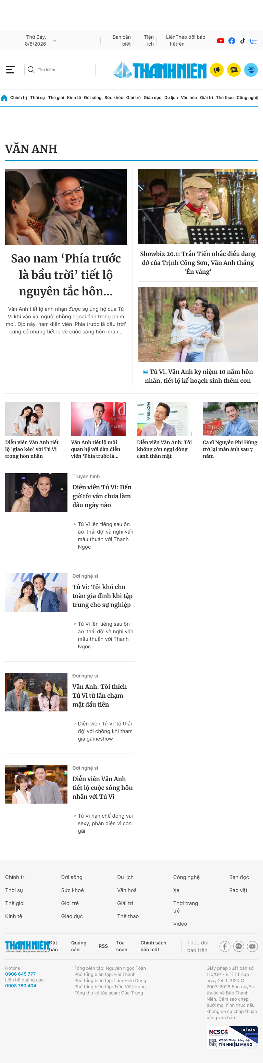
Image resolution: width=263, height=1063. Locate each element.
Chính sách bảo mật (153, 946)
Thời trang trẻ (185, 907)
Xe (176, 890)
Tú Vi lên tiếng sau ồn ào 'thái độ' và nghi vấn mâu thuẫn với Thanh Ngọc (106, 535)
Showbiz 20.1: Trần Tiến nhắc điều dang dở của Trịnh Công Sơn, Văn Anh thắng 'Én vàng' (198, 263)
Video (180, 923)
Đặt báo (53, 946)
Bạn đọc (239, 877)
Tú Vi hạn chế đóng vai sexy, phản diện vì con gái (105, 823)
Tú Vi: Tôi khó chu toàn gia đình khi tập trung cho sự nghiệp (103, 596)
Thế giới (56, 97)
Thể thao (225, 97)
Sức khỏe (113, 97)
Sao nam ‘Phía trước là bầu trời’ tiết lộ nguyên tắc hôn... (66, 275)
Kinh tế (74, 97)
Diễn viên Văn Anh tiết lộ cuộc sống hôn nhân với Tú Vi (103, 788)
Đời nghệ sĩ (85, 576)
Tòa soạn (121, 946)
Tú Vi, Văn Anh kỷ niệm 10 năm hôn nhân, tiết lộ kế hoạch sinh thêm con (199, 376)
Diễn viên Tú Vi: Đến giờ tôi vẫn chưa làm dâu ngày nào (102, 496)
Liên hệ (171, 41)
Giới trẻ (133, 97)
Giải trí (206, 97)
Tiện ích (149, 41)
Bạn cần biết (122, 41)
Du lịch (171, 97)
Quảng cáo (79, 946)
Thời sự (37, 97)
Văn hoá (127, 890)
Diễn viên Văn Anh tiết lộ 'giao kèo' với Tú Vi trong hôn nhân (32, 449)
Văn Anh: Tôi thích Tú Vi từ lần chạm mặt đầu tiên (100, 695)
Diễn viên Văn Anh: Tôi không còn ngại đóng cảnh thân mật (164, 449)
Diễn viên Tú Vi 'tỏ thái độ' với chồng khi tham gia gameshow (105, 731)
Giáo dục (153, 97)
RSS (103, 946)
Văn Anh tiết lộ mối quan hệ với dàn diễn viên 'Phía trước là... (96, 449)
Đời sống (93, 97)
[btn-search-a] (31, 69)
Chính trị (18, 97)
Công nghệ (247, 97)
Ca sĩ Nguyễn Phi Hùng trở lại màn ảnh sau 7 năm (230, 449)
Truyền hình (86, 476)
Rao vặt (238, 890)
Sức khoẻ (72, 890)
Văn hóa (189, 97)
